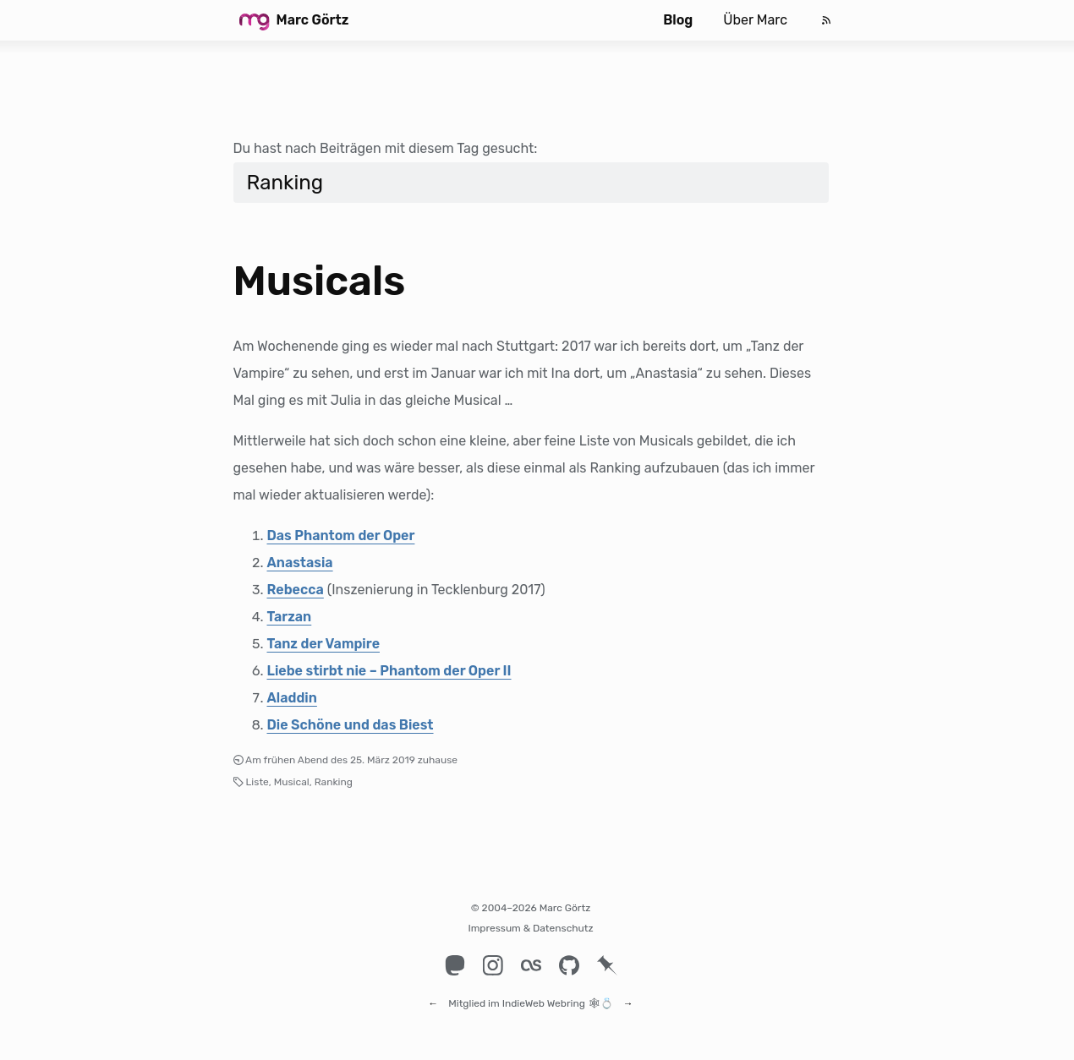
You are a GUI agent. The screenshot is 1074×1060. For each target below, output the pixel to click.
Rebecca (295, 590)
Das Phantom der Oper (341, 535)
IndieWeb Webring (543, 996)
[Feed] (826, 20)
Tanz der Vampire (324, 644)
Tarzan (289, 617)
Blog (678, 20)
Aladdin (292, 698)
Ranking (334, 782)
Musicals (319, 281)
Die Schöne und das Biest (350, 725)
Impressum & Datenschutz (530, 928)
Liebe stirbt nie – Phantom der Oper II (389, 671)
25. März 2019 (382, 760)
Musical (292, 782)
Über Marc (755, 20)
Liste (257, 782)
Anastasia (300, 563)
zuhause (438, 760)
